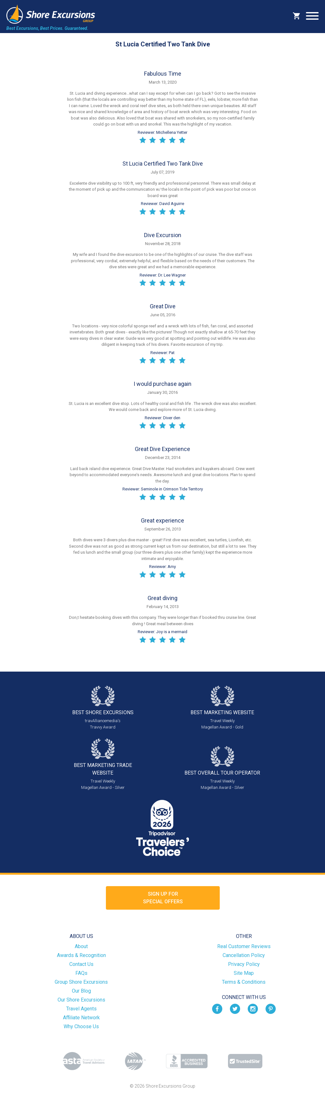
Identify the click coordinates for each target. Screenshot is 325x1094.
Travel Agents (81, 1009)
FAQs (81, 973)
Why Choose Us (81, 1026)
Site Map (244, 973)
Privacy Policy (244, 964)
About (81, 946)
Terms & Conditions (244, 982)
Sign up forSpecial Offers (163, 898)
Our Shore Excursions (81, 1000)
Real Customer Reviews (244, 946)
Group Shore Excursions (81, 982)
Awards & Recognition (81, 955)
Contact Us (81, 964)
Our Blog (81, 991)
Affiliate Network (81, 1018)
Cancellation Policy (244, 955)
